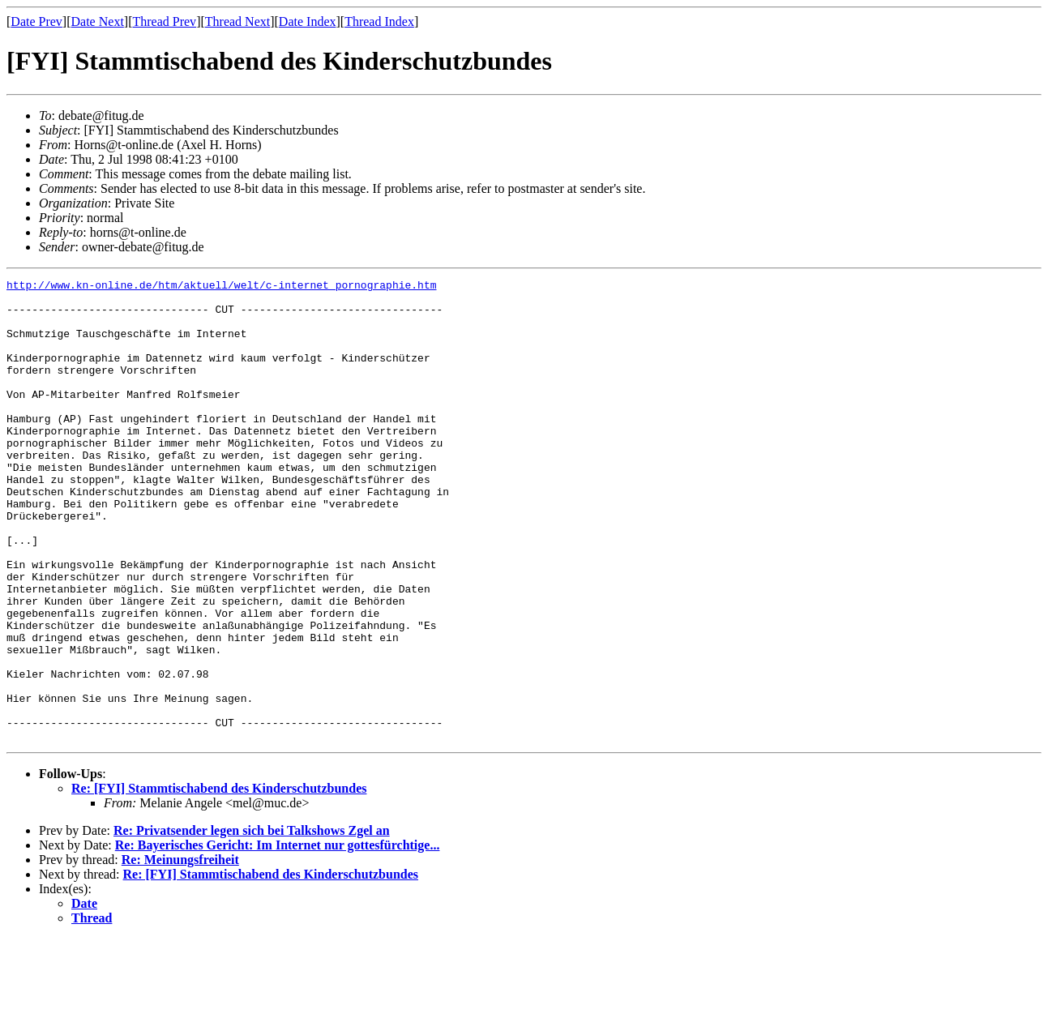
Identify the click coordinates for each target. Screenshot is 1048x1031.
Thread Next (237, 21)
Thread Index (379, 21)
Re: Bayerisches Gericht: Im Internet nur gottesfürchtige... (277, 937)
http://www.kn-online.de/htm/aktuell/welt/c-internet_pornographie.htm (221, 287)
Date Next (97, 21)
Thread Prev (164, 21)
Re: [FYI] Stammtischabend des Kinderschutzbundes (218, 881)
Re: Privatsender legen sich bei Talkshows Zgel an (251, 923)
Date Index (307, 21)
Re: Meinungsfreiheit (180, 952)
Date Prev (36, 21)
